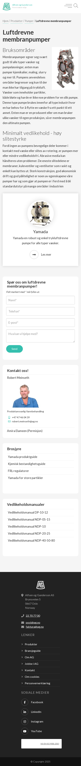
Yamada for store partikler (25, 478)
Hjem (5, 20)
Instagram (32, 721)
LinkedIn (31, 711)
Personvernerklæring (37, 683)
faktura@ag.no (35, 626)
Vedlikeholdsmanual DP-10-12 (28, 512)
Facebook (32, 702)
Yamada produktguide (22, 457)
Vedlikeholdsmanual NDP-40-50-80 (31, 540)
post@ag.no (33, 622)
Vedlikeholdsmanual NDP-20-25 (29, 533)
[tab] (40, 377)
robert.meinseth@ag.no (25, 421)
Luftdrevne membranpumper (53, 20)
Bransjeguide (33, 650)
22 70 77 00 (33, 615)
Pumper (29, 20)
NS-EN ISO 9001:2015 (50, 743)
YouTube (31, 731)
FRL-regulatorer (18, 471)
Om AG (29, 657)
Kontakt (30, 670)
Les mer (40, 254)
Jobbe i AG (31, 663)
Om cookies (32, 676)
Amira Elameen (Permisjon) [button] (25, 431)
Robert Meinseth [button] (18, 377)
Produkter (17, 20)
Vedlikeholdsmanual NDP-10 (27, 526)
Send (14, 348)
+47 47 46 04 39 (21, 417)
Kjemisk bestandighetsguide (26, 464)
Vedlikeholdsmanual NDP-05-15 (29, 519)
